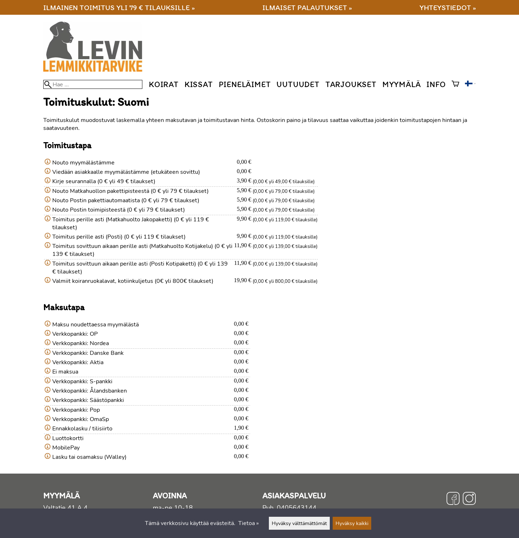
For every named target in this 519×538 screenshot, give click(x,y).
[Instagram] (469, 499)
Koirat (164, 84)
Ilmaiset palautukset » (307, 7)
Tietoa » (248, 523)
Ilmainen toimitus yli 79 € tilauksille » (119, 7)
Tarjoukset (351, 84)
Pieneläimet (245, 84)
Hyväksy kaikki (352, 523)
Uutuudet (297, 84)
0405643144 (296, 507)
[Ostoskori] (455, 85)
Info (435, 84)
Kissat (199, 84)
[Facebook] (453, 499)
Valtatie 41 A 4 (65, 507)
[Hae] (92, 84)
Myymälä (401, 84)
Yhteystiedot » (448, 7)
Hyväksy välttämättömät (299, 523)
